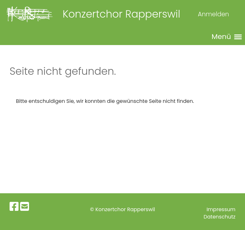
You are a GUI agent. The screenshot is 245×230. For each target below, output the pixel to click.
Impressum (220, 209)
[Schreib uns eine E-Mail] (24, 206)
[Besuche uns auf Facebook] (14, 206)
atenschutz (221, 216)
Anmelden (213, 14)
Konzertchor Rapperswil (121, 14)
